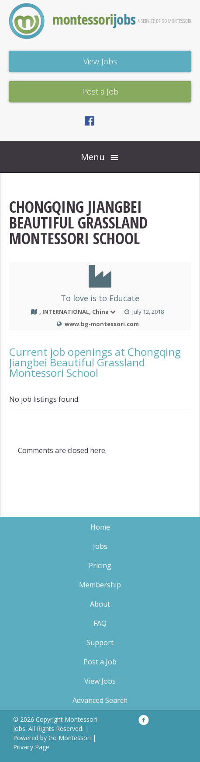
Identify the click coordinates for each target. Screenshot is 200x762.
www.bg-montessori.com (102, 324)
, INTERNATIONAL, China (78, 312)
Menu (93, 157)
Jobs (100, 546)
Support (100, 642)
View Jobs (100, 681)
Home (100, 527)
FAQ (100, 623)
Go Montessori (69, 738)
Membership (100, 585)
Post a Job (100, 662)
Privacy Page (31, 747)
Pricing (100, 565)
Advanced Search (100, 700)
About (100, 604)
